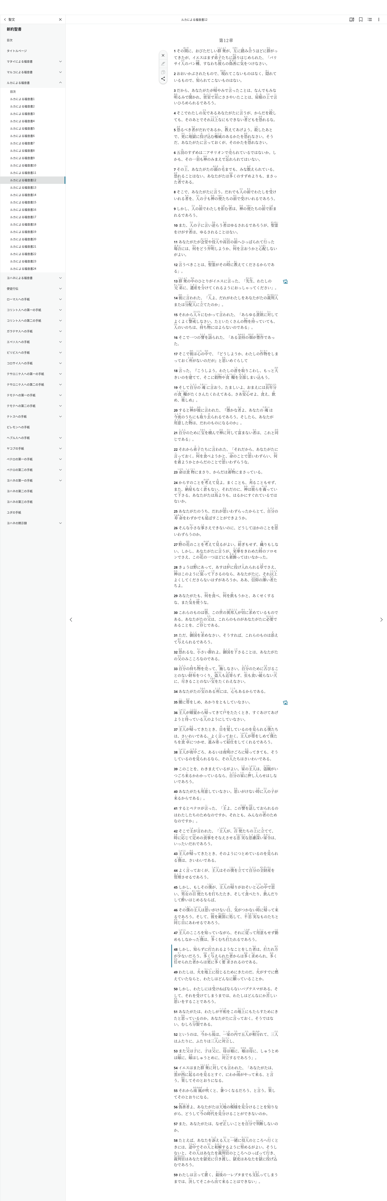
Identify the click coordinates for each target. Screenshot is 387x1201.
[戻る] (5, 19)
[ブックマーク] (361, 19)
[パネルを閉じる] (60, 19)
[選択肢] (379, 19)
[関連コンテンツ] (370, 19)
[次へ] (381, 605)
